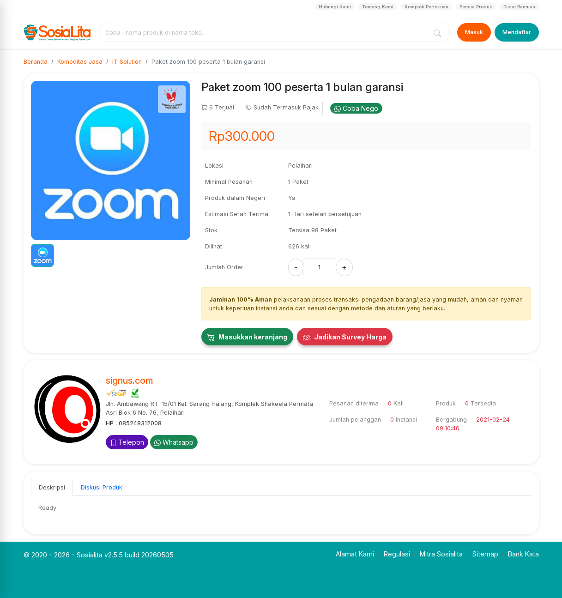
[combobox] (264, 32)
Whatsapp (173, 442)
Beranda (36, 61)
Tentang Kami (377, 6)
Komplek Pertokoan (426, 6)
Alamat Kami (355, 554)
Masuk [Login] (474, 32)
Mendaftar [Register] (516, 32)
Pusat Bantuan (519, 6)
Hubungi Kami (335, 6)
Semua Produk (475, 6)
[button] (42, 255)
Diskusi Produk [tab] (101, 487)
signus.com (129, 380)
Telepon (127, 442)
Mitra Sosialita (441, 554)
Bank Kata (523, 554)
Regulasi (397, 554)
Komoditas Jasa (80, 61)
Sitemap (485, 554)
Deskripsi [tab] (52, 487)
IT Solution (127, 61)
